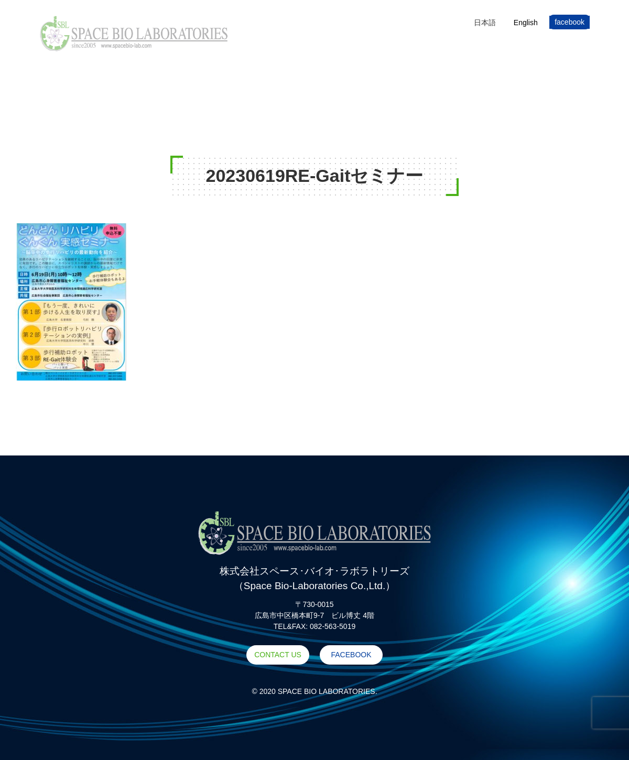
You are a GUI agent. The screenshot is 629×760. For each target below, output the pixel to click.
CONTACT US (277, 654)
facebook (569, 22)
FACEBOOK (351, 654)
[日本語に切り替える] (485, 22)
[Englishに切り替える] (525, 22)
